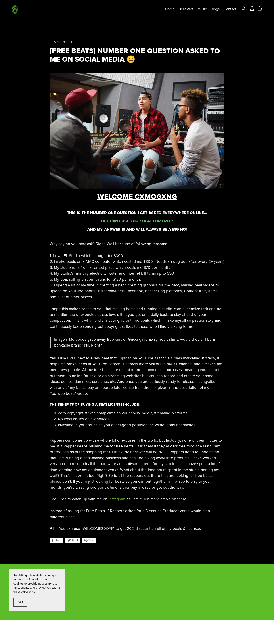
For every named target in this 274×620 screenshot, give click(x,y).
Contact (228, 9)
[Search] (242, 9)
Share (56, 540)
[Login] (250, 8)
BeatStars (184, 9)
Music (200, 9)
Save (89, 540)
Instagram (117, 499)
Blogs (213, 9)
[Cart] (259, 9)
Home (168, 9)
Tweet (72, 540)
